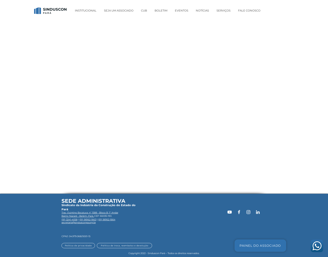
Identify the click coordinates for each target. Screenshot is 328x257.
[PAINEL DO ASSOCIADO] (260, 245)
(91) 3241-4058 (69, 219)
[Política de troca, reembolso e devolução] (124, 245)
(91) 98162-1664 (106, 219)
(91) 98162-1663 (87, 219)
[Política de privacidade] (78, 245)
